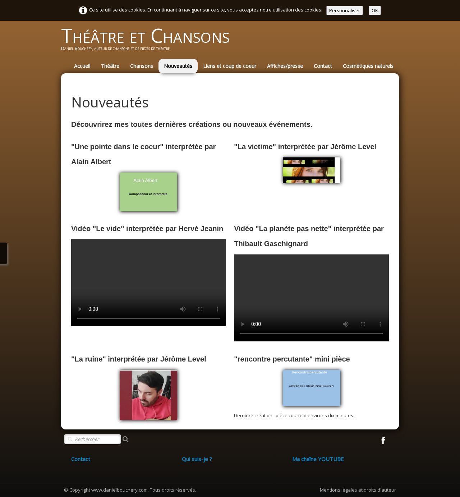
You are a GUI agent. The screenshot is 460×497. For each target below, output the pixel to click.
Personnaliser (344, 10)
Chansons (141, 66)
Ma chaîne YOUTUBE (318, 459)
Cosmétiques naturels (368, 66)
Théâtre (110, 66)
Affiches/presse (285, 66)
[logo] (148, 41)
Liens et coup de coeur (229, 66)
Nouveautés (178, 66)
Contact (323, 66)
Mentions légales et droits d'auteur (358, 490)
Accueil (82, 66)
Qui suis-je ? (197, 459)
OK (375, 10)
